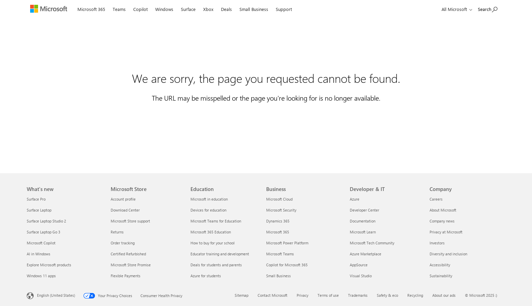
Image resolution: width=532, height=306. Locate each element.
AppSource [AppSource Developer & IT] (359, 264)
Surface (188, 9)
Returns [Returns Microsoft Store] (117, 231)
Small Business (253, 9)
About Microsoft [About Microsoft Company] (443, 210)
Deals (226, 9)
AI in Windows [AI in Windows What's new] (38, 253)
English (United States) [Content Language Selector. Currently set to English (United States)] (56, 295)
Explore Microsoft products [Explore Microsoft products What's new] (49, 264)
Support (284, 9)
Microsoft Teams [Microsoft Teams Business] (280, 253)
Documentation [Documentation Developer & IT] (362, 221)
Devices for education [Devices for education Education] (208, 210)
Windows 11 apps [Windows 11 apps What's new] (41, 275)
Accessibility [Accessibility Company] (440, 264)
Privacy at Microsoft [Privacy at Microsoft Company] (446, 231)
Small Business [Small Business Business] (278, 275)
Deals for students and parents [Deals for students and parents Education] (216, 264)
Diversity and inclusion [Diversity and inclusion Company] (448, 253)
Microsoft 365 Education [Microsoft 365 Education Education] (210, 231)
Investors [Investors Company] (437, 242)
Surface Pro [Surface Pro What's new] (36, 199)
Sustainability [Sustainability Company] (441, 275)
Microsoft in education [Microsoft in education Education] (209, 199)
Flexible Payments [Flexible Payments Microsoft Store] (125, 275)
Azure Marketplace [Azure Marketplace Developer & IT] (365, 253)
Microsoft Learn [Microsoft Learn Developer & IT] (363, 231)
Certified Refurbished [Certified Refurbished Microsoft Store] (128, 253)
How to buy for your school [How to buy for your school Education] (212, 242)
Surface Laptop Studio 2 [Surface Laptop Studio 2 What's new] (46, 221)
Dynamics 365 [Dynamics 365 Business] (277, 221)
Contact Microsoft (272, 295)
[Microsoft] (50, 9)
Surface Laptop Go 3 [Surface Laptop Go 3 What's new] (43, 231)
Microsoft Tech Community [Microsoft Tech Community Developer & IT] (372, 242)
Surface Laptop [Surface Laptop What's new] (39, 210)
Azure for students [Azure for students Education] (205, 275)
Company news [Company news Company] (442, 221)
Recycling (415, 295)
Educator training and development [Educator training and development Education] (219, 253)
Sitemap (241, 295)
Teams (119, 9)
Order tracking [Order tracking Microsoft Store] (123, 242)
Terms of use (328, 295)
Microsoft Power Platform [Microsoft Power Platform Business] (287, 242)
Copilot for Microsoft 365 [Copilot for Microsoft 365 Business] (287, 264)
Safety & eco (387, 295)
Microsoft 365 (91, 9)
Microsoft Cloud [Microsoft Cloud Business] (279, 199)
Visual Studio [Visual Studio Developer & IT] (361, 275)
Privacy (302, 295)
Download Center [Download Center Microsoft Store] (125, 210)
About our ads (444, 295)
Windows (164, 9)
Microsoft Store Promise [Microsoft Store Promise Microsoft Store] (131, 264)
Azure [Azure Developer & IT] (354, 199)
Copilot (140, 9)
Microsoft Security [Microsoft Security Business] (281, 210)
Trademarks (358, 295)
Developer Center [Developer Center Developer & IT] (364, 210)
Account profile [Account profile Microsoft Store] (123, 199)
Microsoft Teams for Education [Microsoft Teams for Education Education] (215, 221)
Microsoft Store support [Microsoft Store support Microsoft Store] (130, 221)
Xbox (208, 9)
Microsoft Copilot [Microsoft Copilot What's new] (41, 242)
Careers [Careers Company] (436, 199)
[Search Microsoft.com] (487, 8)
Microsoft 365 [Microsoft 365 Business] (277, 231)
